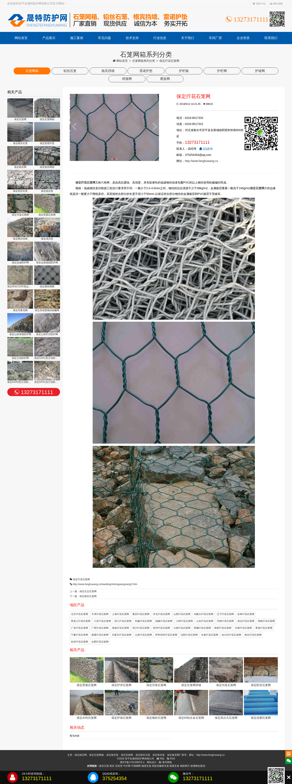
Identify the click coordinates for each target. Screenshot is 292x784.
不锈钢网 (136, 765)
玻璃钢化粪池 (197, 765)
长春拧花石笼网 (209, 634)
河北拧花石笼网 (161, 614)
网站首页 (21, 38)
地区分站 (259, 3)
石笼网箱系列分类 (143, 60)
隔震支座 (146, 765)
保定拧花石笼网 (81, 579)
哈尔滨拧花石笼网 (231, 634)
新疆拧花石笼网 (99, 634)
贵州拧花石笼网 (161, 628)
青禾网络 (165, 762)
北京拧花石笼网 (79, 614)
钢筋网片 (185, 765)
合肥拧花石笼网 (99, 641)
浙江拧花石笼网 (122, 621)
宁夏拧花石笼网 (79, 634)
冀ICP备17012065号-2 (132, 762)
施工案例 (76, 38)
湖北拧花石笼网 (245, 621)
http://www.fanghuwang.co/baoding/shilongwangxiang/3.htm (105, 584)
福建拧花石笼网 (163, 621)
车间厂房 (215, 38)
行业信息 (159, 38)
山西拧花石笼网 (181, 614)
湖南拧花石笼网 (266, 621)
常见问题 (104, 38)
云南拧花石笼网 (181, 628)
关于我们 (187, 38)
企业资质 (243, 38)
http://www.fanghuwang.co (201, 161)
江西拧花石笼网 (184, 621)
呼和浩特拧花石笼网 (166, 634)
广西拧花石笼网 (99, 628)
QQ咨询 (206, 148)
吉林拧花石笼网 (245, 614)
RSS (171, 758)
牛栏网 (126, 765)
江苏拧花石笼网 (102, 621)
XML (161, 758)
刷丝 (112, 765)
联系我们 (270, 38)
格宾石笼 (104, 765)
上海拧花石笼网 (120, 614)
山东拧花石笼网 (204, 621)
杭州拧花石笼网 (79, 641)
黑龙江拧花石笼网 (80, 621)
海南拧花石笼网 (120, 628)
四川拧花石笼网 (140, 628)
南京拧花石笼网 (253, 634)
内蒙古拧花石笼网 (203, 614)
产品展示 (48, 38)
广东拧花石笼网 (79, 628)
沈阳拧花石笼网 (189, 634)
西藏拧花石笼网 (202, 628)
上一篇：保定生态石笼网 (83, 591)
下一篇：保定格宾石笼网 (83, 596)
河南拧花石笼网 (225, 621)
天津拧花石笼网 (99, 614)
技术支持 (132, 38)
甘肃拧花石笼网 (243, 628)
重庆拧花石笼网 (140, 614)
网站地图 (276, 3)
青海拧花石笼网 (263, 628)
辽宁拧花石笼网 (225, 614)
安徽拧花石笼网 (143, 621)
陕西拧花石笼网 (222, 628)
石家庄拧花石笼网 (121, 634)
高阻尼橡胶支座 (160, 765)
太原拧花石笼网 (143, 634)
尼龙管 (118, 765)
